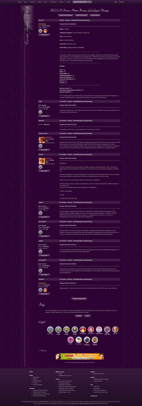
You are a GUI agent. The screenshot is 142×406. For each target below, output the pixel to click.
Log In (87, 316)
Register (121, 2)
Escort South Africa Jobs (101, 392)
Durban (35, 379)
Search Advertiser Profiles (101, 379)
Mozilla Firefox (85, 403)
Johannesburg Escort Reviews (41, 394)
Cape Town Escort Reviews (40, 390)
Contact (68, 2)
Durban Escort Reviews (39, 392)
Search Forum (95, 15)
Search (61, 2)
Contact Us (94, 396)
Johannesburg (37, 381)
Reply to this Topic (81, 15)
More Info (53, 2)
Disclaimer (97, 388)
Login (115, 2)
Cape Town (36, 377)
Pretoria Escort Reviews (39, 396)
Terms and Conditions (100, 390)
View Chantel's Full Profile (75, 47)
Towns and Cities (37, 384)
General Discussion (64, 383)
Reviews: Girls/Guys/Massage (67, 386)
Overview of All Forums (65, 381)
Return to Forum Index (66, 15)
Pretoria (35, 383)
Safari (80, 403)
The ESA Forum (59, 10)
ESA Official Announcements (67, 390)
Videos (40, 2)
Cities (25, 2)
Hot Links (96, 386)
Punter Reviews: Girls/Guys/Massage (90, 10)
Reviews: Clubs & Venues (66, 388)
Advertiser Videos (99, 373)
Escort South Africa (43, 401)
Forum (45, 2)
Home (20, 2)
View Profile (44, 35)
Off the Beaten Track (65, 392)
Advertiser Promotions (65, 385)
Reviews (32, 2)
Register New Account (65, 375)
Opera (91, 403)
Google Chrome (74, 403)
